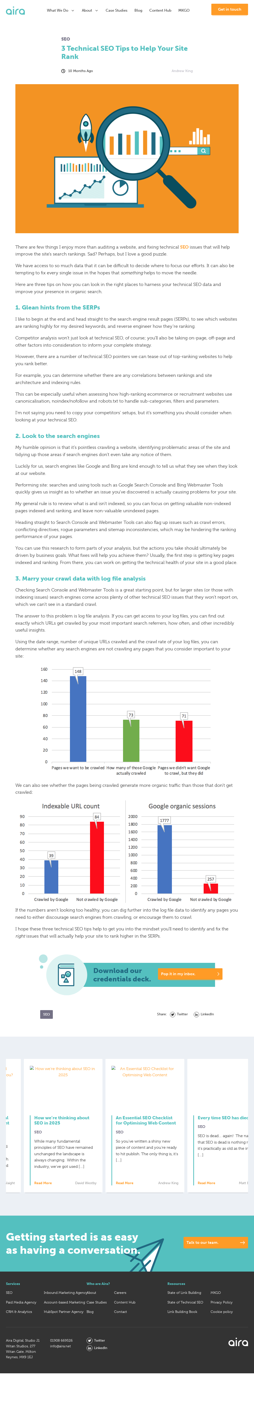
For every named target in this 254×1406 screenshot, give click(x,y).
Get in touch (229, 9)
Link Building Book (182, 1312)
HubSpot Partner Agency (64, 1312)
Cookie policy (222, 1312)
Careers (120, 1293)
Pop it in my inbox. (178, 973)
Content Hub (160, 10)
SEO (184, 247)
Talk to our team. (203, 1242)
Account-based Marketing (64, 1302)
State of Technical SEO (185, 1302)
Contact (120, 1312)
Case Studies (116, 10)
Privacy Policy (222, 1302)
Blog (138, 10)
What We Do (61, 10)
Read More (28, 1183)
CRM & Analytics (19, 1312)
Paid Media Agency (21, 1302)
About (90, 10)
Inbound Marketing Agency (66, 1293)
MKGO (184, 10)
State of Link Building (184, 1293)
